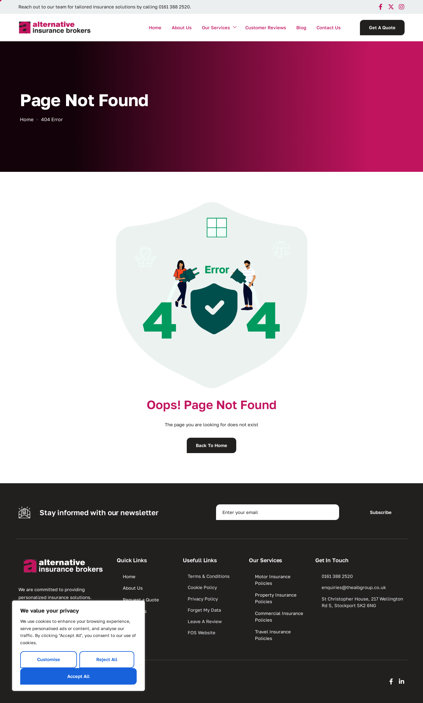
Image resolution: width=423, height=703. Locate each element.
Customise (48, 659)
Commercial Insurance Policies (279, 616)
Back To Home (211, 445)
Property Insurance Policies (276, 598)
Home (155, 27)
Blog (301, 27)
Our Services (219, 27)
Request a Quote (141, 599)
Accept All (78, 676)
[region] (78, 646)
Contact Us (328, 27)
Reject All (106, 659)
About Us (182, 27)
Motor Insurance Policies (273, 580)
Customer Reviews (265, 27)
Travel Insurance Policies (273, 635)
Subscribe (381, 512)
